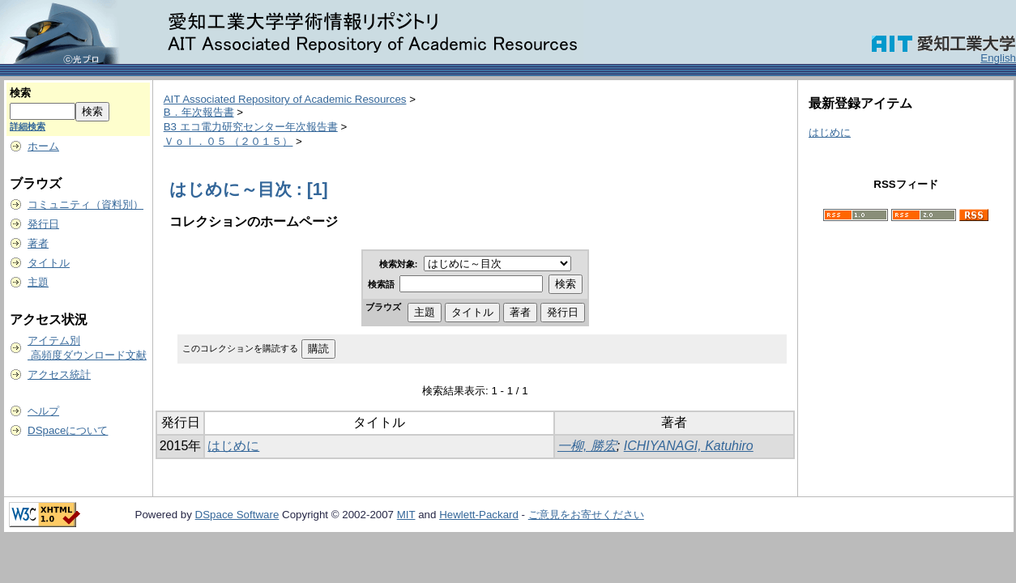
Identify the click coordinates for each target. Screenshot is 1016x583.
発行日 (43, 224)
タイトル (49, 263)
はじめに (233, 446)
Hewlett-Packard (479, 515)
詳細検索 (27, 126)
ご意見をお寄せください (586, 515)
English (998, 58)
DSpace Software (237, 515)
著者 (38, 243)
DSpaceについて (68, 430)
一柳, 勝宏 (587, 446)
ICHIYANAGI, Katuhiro (688, 446)
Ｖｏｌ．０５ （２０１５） (228, 141)
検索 (20, 93)
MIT (406, 515)
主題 (38, 282)
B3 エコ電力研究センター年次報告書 (251, 127)
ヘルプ (43, 411)
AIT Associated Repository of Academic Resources (285, 99)
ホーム (43, 146)
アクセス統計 (59, 374)
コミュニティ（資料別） (85, 204)
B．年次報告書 (199, 112)
